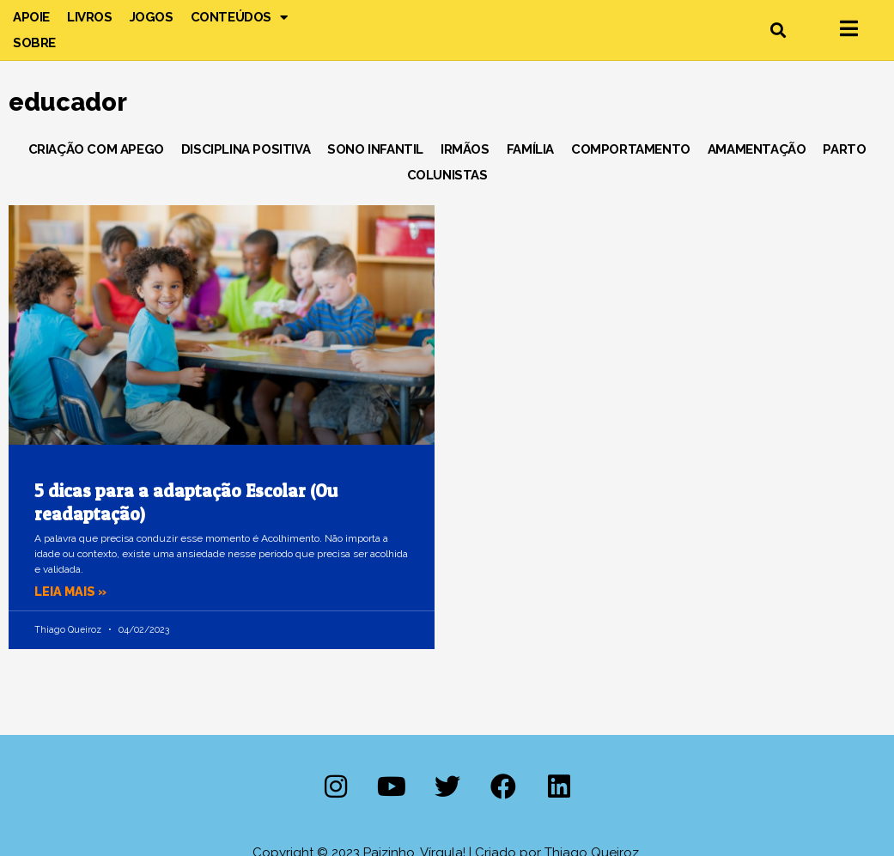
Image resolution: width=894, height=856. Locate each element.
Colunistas (447, 175)
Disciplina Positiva (245, 149)
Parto (844, 149)
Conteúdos (239, 17)
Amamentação (757, 149)
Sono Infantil (375, 149)
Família (530, 149)
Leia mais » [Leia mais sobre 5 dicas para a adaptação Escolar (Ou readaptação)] (72, 591)
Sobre (34, 43)
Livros (90, 17)
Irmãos (465, 149)
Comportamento (630, 149)
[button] (777, 30)
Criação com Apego (96, 149)
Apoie (31, 17)
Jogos (151, 17)
